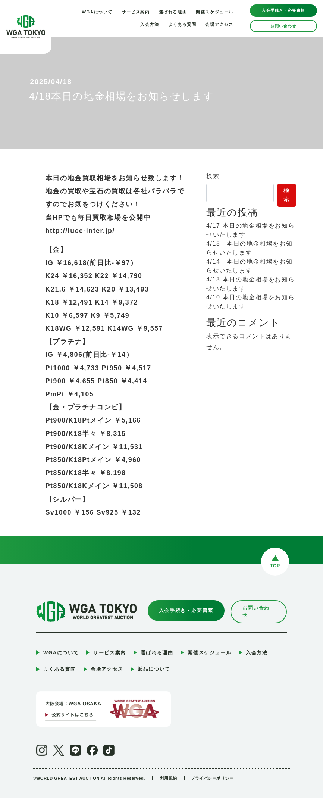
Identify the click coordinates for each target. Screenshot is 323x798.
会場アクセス (219, 24)
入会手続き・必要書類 (283, 10)
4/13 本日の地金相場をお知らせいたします (250, 284)
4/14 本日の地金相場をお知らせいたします (249, 266)
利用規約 (168, 770)
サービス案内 (136, 12)
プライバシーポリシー (213, 770)
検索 (212, 176)
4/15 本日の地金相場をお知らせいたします (249, 248)
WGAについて (97, 12)
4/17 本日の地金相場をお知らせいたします (250, 230)
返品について (154, 661)
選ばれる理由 (173, 12)
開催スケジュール (214, 12)
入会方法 (149, 24)
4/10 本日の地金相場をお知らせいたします (250, 301)
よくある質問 (182, 24)
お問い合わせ (283, 26)
